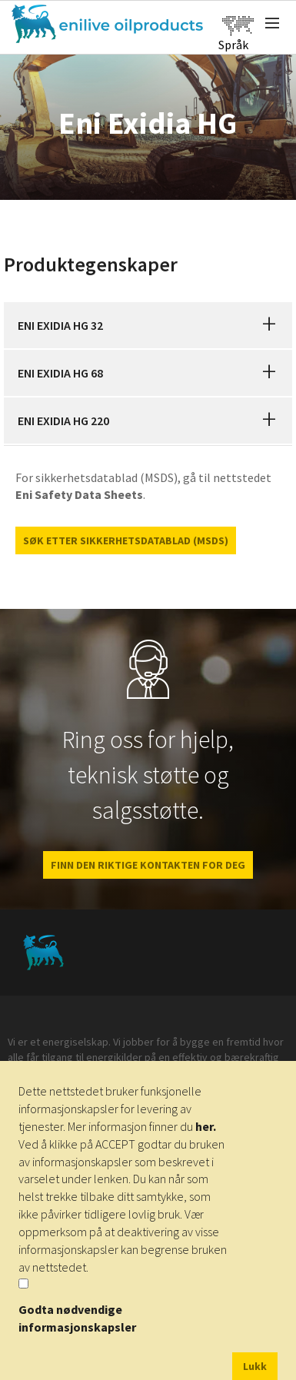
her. (205, 1126)
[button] (269, 325)
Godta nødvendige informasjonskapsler (77, 1318)
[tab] (148, 325)
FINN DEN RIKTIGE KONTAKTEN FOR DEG (148, 865)
